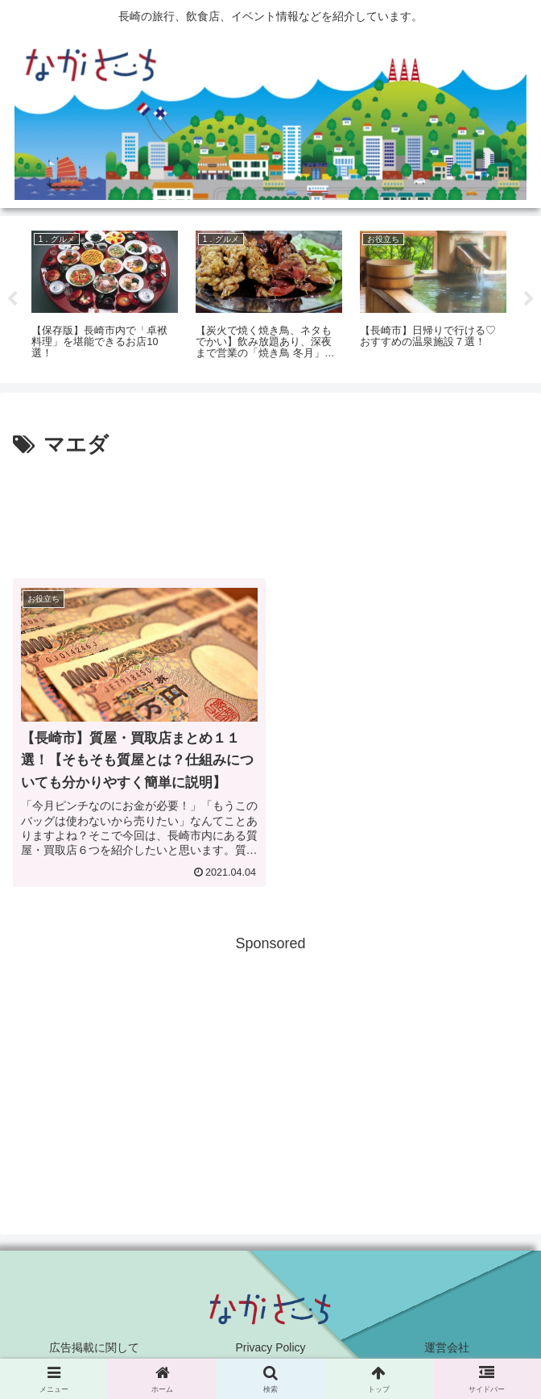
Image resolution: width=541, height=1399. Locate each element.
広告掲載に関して (94, 1347)
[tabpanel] (104, 297)
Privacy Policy (270, 1347)
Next (529, 299)
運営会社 (446, 1347)
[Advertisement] (270, 511)
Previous (12, 299)
